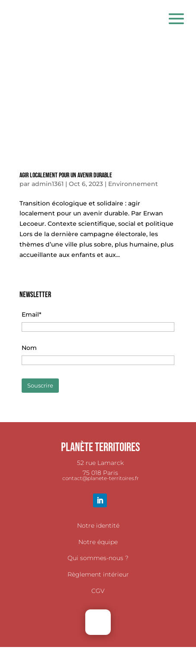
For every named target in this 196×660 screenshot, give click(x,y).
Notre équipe (98, 542)
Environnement (133, 184)
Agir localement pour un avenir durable (65, 175)
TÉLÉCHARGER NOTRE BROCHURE (98, 651)
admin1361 (48, 184)
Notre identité (98, 525)
